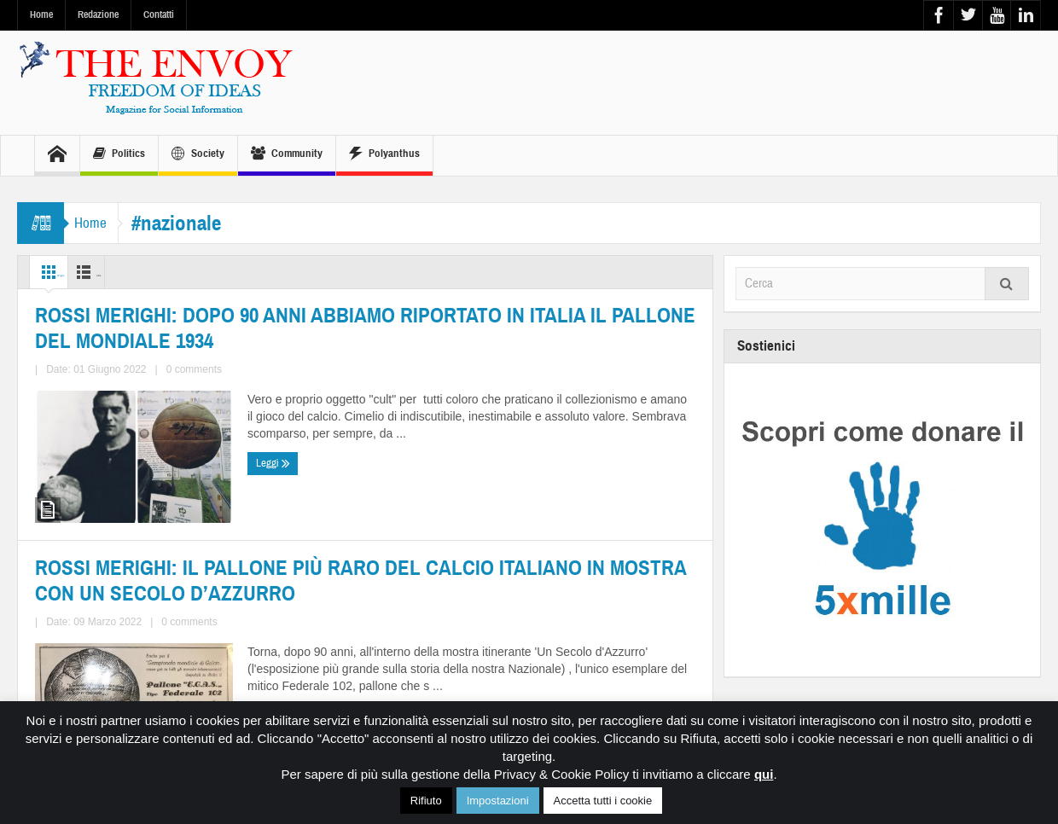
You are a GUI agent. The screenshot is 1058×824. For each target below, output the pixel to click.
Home (41, 14)
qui (764, 774)
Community (286, 156)
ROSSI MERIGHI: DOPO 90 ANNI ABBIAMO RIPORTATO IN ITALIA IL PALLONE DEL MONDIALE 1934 (190, 559)
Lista (133, 272)
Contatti (158, 14)
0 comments (137, 653)
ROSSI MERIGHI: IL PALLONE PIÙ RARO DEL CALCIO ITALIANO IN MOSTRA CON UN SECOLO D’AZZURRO (530, 558)
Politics (119, 156)
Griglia (63, 272)
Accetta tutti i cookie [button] (603, 800)
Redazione (98, 14)
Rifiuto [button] (426, 800)
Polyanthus (384, 156)
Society (198, 156)
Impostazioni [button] (498, 800)
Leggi (55, 685)
